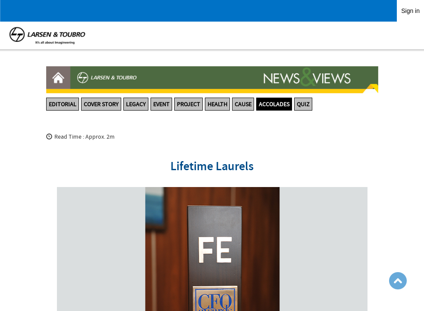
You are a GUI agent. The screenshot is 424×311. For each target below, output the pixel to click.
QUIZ (303, 104)
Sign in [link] (410, 10)
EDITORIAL (62, 104)
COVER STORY (101, 104)
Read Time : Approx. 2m (84, 136)
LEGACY (136, 104)
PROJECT (188, 104)
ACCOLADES (274, 104)
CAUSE (243, 104)
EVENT (161, 104)
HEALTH (217, 104)
